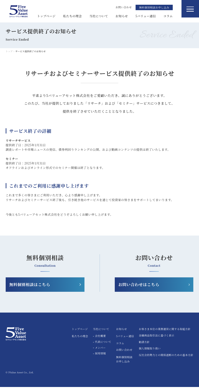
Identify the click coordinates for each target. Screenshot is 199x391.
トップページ (46, 16)
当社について (98, 16)
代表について (103, 346)
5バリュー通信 (145, 16)
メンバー (100, 351)
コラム (167, 16)
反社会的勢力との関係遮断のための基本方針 (166, 359)
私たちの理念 (72, 16)
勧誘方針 (144, 346)
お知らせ (121, 16)
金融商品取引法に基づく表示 (156, 339)
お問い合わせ (124, 354)
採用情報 (100, 357)
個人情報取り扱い (149, 352)
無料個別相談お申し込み (154, 7)
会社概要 (100, 340)
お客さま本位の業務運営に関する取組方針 (164, 333)
